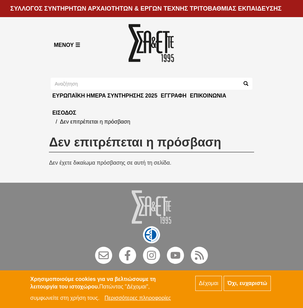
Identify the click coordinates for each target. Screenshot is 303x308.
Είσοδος (64, 113)
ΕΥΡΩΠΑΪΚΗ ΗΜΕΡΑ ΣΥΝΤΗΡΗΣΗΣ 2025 (104, 96)
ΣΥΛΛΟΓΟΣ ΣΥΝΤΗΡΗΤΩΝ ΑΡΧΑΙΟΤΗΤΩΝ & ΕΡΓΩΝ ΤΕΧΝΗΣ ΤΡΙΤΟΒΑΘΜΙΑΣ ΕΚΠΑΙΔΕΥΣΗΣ (145, 8)
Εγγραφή (173, 96)
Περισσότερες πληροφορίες (137, 300)
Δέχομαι (209, 285)
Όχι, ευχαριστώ (247, 285)
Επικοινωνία (208, 96)
